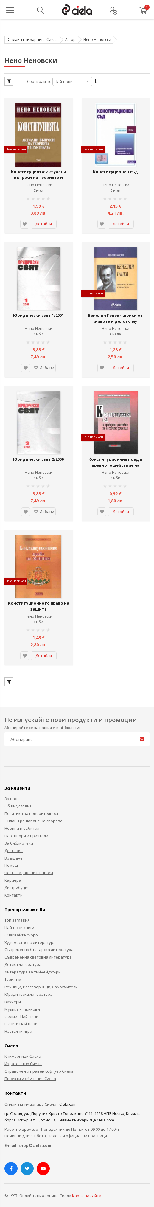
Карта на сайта (86, 1188)
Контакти (13, 888)
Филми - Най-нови (21, 1009)
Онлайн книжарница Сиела (32, 39)
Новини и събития (21, 821)
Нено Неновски (38, 183)
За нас (10, 791)
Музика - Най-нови (22, 1002)
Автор (70, 39)
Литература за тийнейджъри (32, 964)
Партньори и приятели (26, 828)
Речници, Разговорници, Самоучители (41, 979)
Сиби (38, 188)
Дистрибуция (16, 880)
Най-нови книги (19, 920)
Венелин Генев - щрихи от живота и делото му (115, 315)
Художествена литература (30, 935)
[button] (24, 222)
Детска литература (22, 957)
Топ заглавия (16, 913)
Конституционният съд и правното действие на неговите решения (115, 459)
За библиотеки (18, 836)
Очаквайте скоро (21, 928)
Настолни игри (18, 1024)
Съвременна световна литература (38, 950)
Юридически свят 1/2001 (38, 312)
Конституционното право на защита (38, 599)
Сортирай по (39, 81)
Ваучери (12, 994)
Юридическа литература (28, 987)
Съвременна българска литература (39, 942)
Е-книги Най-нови (21, 1017)
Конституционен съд (115, 170)
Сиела (115, 330)
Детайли (43, 222)
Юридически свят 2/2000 (38, 453)
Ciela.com (68, 1097)
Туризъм (12, 972)
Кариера (12, 873)
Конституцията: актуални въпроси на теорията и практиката (38, 175)
